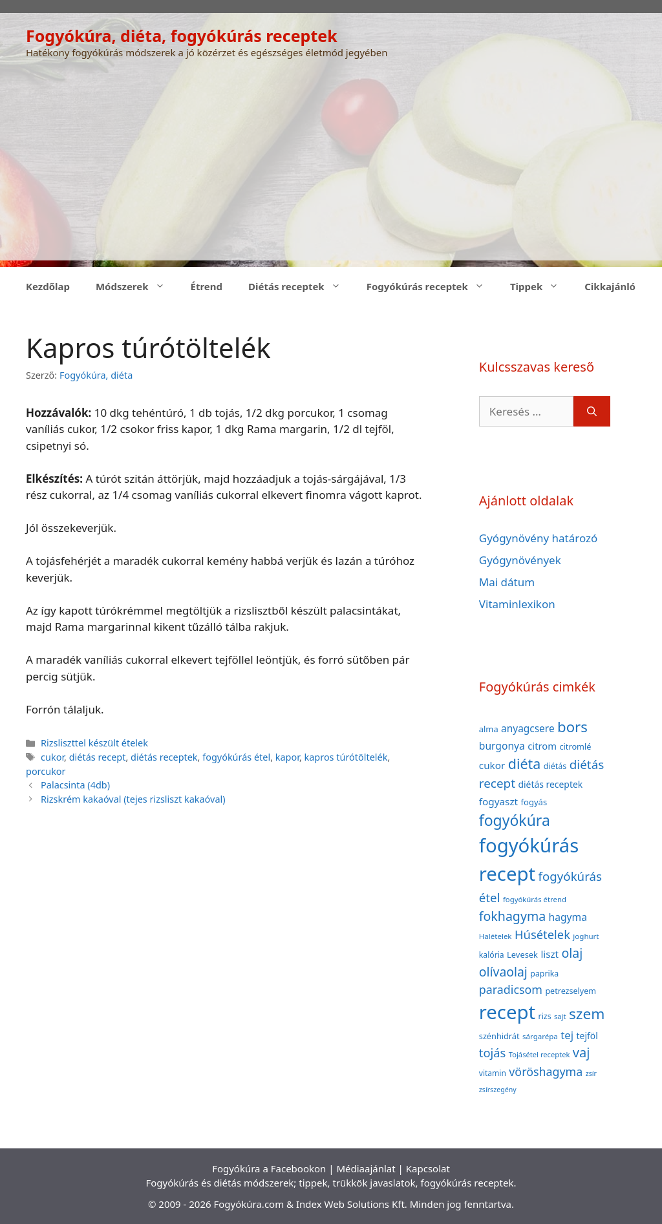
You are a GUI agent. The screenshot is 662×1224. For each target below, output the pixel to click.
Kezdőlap (48, 286)
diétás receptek (164, 757)
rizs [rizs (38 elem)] (545, 1016)
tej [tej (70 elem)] (567, 1035)
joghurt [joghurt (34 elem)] (586, 936)
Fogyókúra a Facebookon (269, 1168)
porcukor (46, 771)
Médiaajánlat (365, 1168)
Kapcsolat (428, 1168)
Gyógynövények (520, 560)
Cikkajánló (609, 286)
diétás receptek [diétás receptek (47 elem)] (550, 784)
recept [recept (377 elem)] (507, 1012)
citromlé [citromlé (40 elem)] (575, 746)
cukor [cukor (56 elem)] (492, 765)
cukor (52, 757)
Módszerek (137, 286)
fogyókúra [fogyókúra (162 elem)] (514, 820)
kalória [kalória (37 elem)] (491, 954)
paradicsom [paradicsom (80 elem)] (510, 989)
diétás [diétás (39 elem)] (555, 766)
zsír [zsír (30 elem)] (591, 1073)
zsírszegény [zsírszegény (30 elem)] (498, 1089)
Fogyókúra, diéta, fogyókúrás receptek (181, 36)
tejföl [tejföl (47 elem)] (587, 1035)
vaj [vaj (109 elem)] (581, 1052)
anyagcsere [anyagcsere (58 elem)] (528, 728)
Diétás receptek (301, 286)
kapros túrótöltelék (346, 757)
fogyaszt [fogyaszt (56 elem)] (498, 801)
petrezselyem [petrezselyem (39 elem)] (570, 991)
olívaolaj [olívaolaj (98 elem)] (503, 971)
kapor (287, 757)
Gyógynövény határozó (538, 538)
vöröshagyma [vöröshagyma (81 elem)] (545, 1071)
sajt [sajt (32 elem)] (560, 1016)
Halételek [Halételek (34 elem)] (495, 936)
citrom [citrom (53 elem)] (542, 745)
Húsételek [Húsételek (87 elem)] (542, 934)
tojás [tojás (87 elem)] (492, 1052)
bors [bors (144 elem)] (572, 726)
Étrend (207, 286)
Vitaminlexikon (517, 603)
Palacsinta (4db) (75, 785)
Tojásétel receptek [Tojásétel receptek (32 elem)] (539, 1054)
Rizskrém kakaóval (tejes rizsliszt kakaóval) (133, 799)
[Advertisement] (331, 169)
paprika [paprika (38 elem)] (544, 973)
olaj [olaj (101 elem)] (571, 953)
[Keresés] (591, 411)
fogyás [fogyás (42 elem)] (534, 802)
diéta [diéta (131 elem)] (524, 763)
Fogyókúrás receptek (432, 286)
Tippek (540, 286)
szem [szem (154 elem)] (586, 1014)
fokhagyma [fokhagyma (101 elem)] (512, 916)
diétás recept (97, 757)
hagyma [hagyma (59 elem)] (568, 917)
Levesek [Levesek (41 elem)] (522, 954)
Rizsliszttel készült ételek (94, 743)
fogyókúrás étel (236, 757)
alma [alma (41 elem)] (488, 729)
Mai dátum (507, 582)
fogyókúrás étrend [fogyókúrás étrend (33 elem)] (534, 899)
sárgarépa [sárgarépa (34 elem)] (540, 1036)
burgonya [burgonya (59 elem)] (502, 746)
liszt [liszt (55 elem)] (549, 953)
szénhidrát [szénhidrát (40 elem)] (499, 1036)
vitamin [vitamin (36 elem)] (492, 1073)
